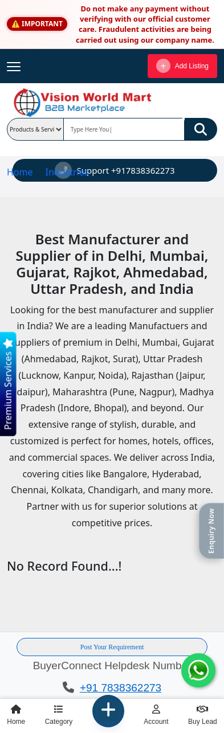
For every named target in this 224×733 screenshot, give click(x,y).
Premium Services (7, 384)
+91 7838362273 (120, 688)
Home (20, 172)
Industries (66, 172)
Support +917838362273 (114, 170)
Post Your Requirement (112, 647)
